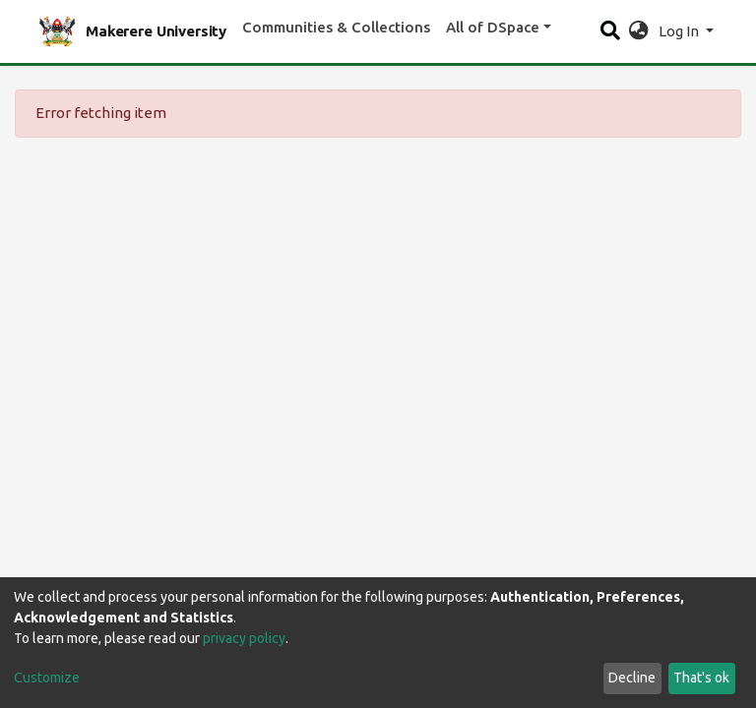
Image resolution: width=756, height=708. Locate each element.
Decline (632, 677)
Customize (47, 677)
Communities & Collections (336, 27)
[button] (638, 32)
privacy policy (244, 638)
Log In (680, 31)
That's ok (701, 677)
